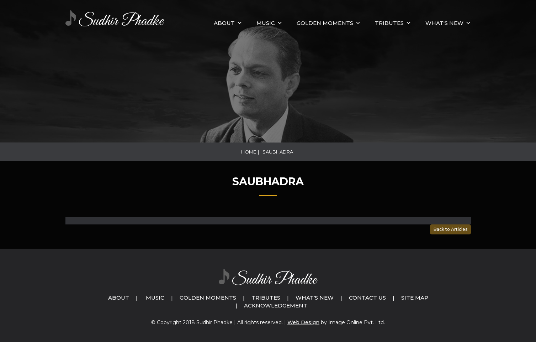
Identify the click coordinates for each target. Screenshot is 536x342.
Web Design (303, 322)
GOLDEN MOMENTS (325, 23)
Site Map (414, 297)
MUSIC (265, 23)
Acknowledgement (275, 305)
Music (155, 297)
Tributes (389, 23)
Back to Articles (450, 229)
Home (248, 152)
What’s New (315, 297)
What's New (444, 23)
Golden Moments (208, 297)
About (224, 23)
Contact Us (367, 297)
